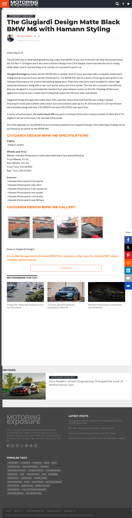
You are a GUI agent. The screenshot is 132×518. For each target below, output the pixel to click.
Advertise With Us (35, 511)
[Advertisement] (66, 335)
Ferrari (44, 467)
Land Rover (27, 486)
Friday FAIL (13, 478)
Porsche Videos (15, 493)
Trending (37, 463)
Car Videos (13, 463)
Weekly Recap (42, 486)
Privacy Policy (54, 511)
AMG (44, 474)
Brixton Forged (53, 482)
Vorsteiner (37, 482)
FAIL (22, 474)
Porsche (25, 463)
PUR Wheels (13, 490)
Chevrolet (26, 478)
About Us (18, 511)
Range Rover (40, 478)
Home (8, 511)
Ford (26, 482)
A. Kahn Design (53, 470)
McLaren (53, 474)
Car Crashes (33, 474)
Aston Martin (14, 482)
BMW (46, 463)
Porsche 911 (13, 486)
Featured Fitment (17, 470)
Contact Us (69, 511)
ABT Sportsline (33, 493)
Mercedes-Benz (30, 467)
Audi (54, 463)
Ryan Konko (26, 36)
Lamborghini (14, 467)
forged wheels (35, 470)
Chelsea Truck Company (34, 490)
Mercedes (12, 474)
